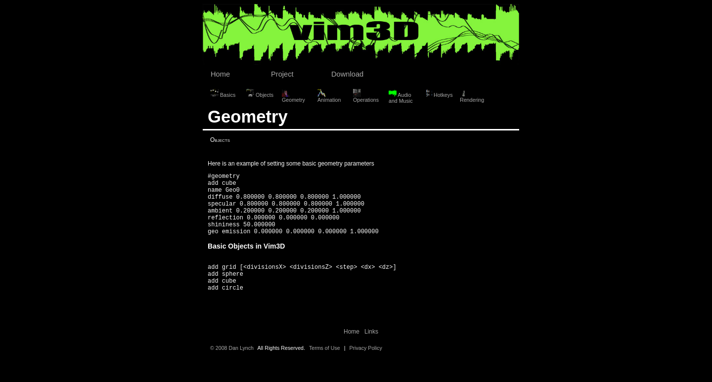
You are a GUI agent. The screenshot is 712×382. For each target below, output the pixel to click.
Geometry (293, 96)
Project (282, 74)
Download (347, 74)
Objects (259, 93)
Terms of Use (324, 370)
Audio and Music (401, 96)
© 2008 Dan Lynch (232, 370)
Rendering (472, 96)
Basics (223, 93)
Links (371, 353)
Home (220, 74)
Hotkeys (438, 93)
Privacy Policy (365, 370)
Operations (366, 96)
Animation (329, 96)
